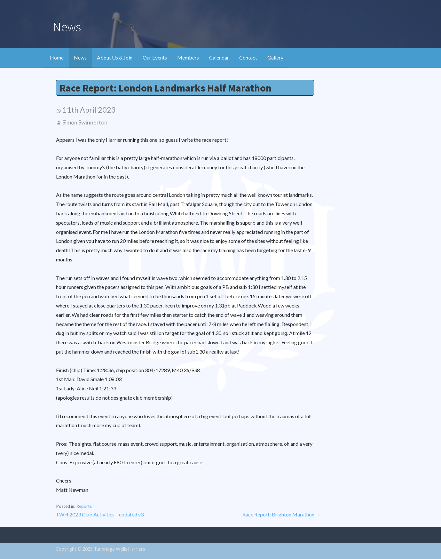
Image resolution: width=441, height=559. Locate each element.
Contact (248, 57)
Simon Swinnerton (84, 122)
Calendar (219, 57)
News (80, 57)
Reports (84, 506)
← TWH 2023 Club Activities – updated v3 (97, 514)
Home (57, 57)
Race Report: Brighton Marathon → (281, 514)
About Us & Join (114, 57)
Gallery (275, 57)
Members (188, 57)
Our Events (155, 57)
